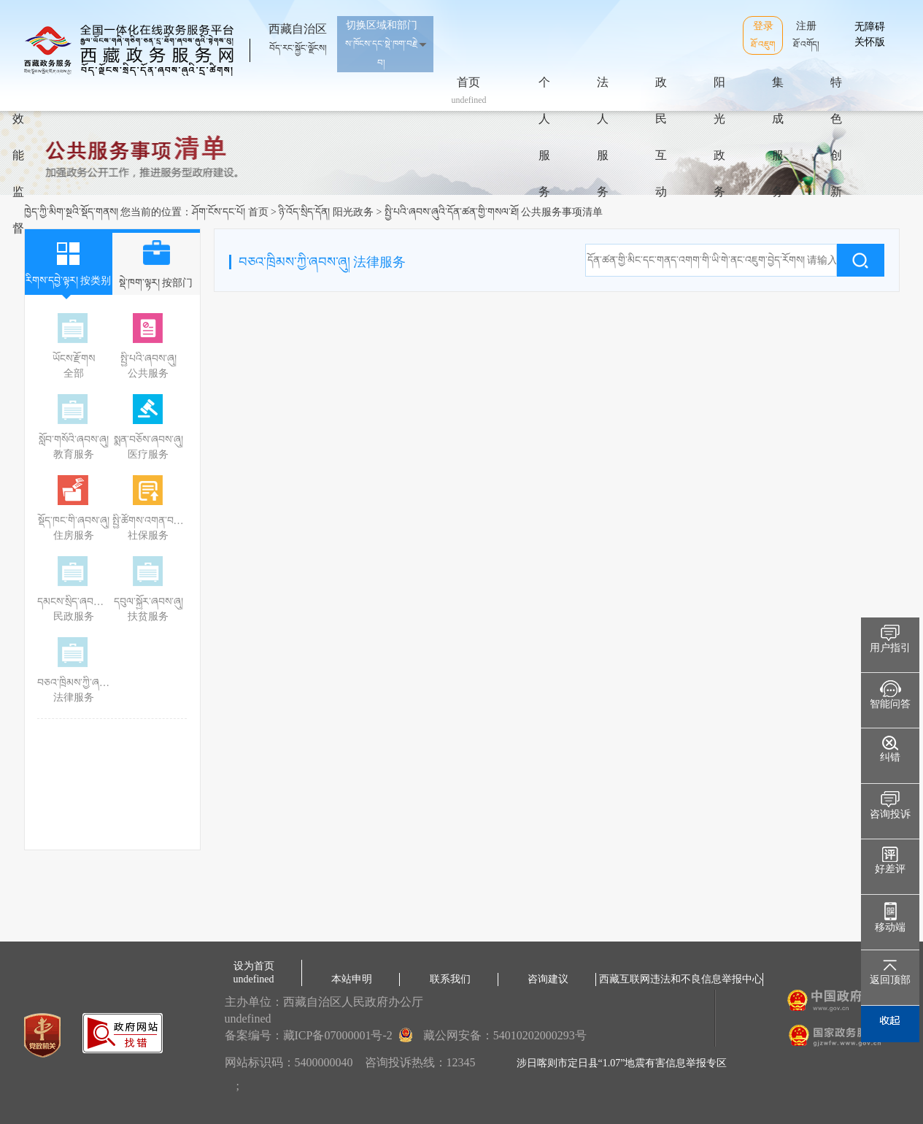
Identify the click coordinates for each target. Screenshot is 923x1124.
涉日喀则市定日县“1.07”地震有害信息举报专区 (622, 1063)
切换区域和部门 (381, 44)
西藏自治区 (298, 32)
